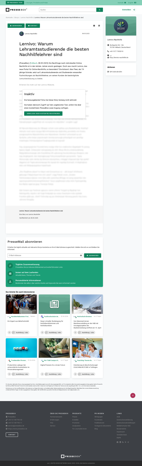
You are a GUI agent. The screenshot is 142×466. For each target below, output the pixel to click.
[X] (125, 442)
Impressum (121, 432)
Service (52, 426)
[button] (9, 332)
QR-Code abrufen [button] (116, 72)
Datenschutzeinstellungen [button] (126, 423)
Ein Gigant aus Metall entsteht (18, 321)
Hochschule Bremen (84, 316)
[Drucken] (94, 26)
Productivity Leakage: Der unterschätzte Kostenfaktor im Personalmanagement (18, 367)
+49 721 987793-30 (15, 420)
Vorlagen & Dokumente (103, 426)
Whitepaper (99, 417)
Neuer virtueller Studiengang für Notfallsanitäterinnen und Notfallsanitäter (51, 323)
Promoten (75, 423)
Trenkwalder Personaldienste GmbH (24, 360)
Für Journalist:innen (79, 429)
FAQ (51, 423)
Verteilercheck (122, 435)
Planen (74, 417)
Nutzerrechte (121, 429)
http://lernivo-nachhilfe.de (119, 57)
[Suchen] (99, 10)
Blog (96, 429)
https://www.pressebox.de (17, 429)
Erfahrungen (54, 420)
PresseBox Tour (15, 2)
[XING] (128, 442)
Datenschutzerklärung (125, 420)
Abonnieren (16, 25)
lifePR (119, 438)
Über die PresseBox (59, 413)
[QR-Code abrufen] (99, 26)
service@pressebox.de (73, 389)
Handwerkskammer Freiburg (21, 316)
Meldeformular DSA (123, 426)
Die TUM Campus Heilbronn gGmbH (57, 360)
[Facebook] (117, 442)
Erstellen (75, 420)
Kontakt (32, 25)
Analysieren (76, 426)
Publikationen (99, 423)
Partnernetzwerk (56, 417)
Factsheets (99, 420)
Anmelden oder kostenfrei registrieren (43, 113)
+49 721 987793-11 (15, 423)
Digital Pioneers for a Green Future (52, 365)
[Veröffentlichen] (132, 395)
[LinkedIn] (120, 442)
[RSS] (122, 442)
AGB (118, 417)
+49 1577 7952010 (116, 51)
